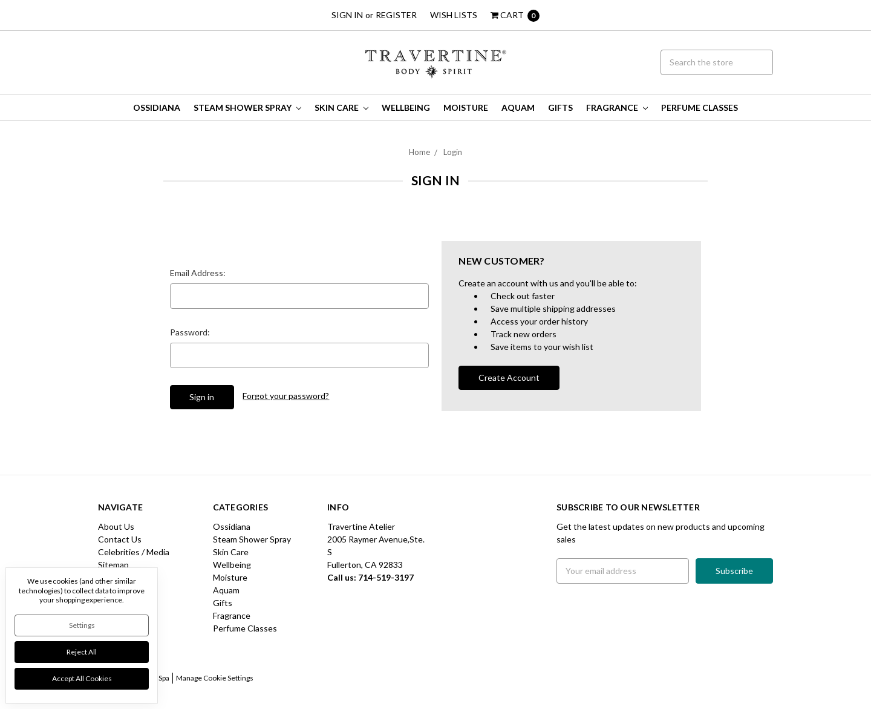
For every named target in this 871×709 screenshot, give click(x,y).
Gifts (560, 107)
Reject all (82, 651)
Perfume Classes (699, 107)
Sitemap (113, 564)
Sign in (347, 15)
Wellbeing (406, 107)
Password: (190, 332)
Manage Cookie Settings (214, 677)
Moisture (465, 107)
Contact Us (120, 539)
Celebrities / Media (133, 552)
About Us (116, 526)
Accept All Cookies (82, 678)
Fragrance (617, 107)
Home (419, 152)
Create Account (509, 377)
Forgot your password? (286, 396)
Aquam (518, 107)
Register (396, 15)
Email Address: (198, 273)
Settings (82, 625)
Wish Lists (453, 15)
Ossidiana (156, 107)
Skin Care (341, 107)
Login (452, 152)
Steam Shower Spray (247, 107)
